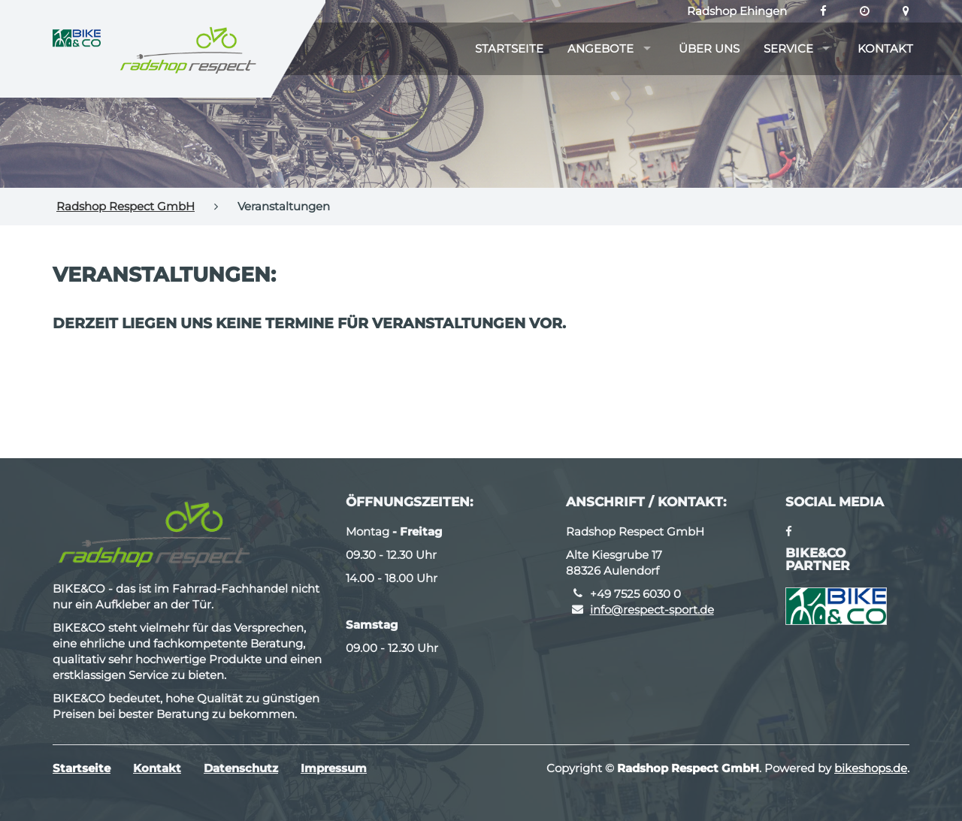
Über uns (709, 48)
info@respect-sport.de (652, 609)
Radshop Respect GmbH (125, 206)
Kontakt (885, 48)
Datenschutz (241, 768)
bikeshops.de (870, 768)
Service (788, 48)
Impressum (334, 768)
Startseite (509, 48)
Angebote (600, 48)
